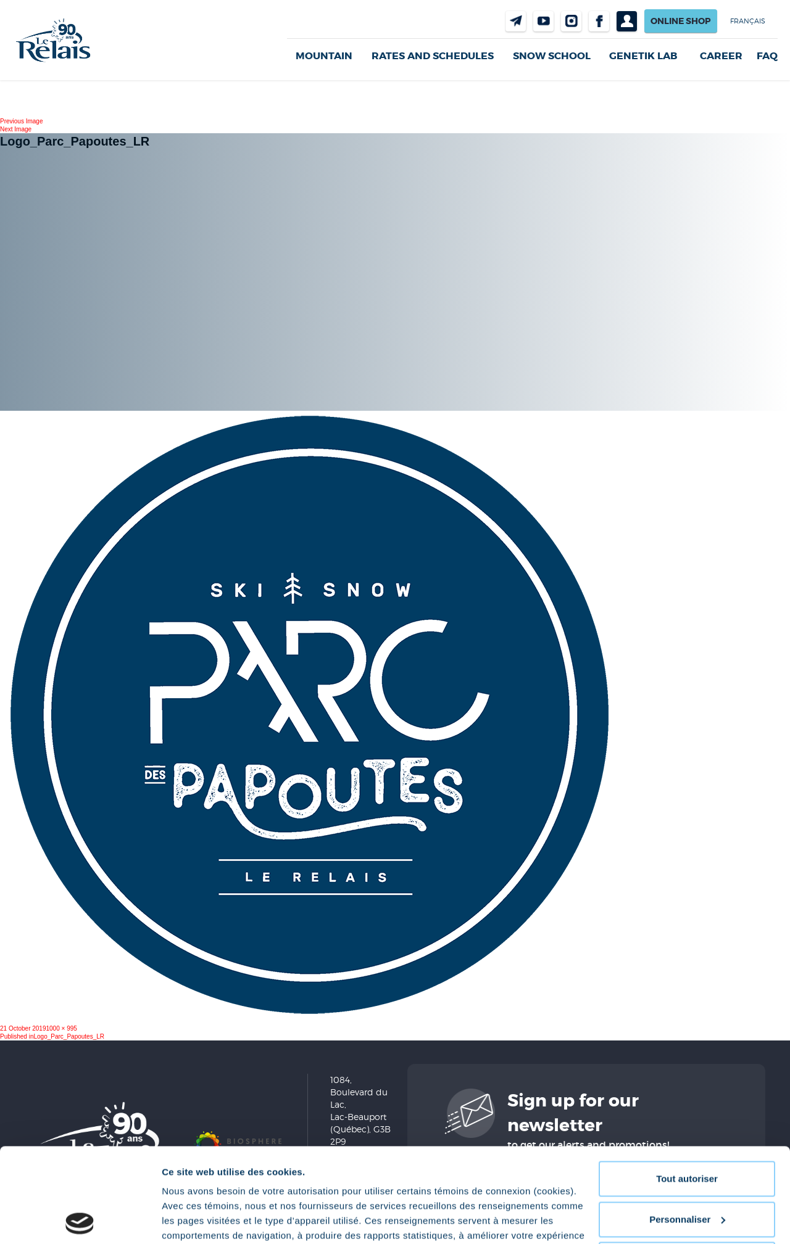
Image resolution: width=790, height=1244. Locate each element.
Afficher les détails (203, 1219)
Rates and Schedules (433, 55)
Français (747, 21)
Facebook (599, 21)
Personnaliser (687, 1124)
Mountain (324, 55)
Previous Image (21, 121)
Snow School (552, 55)
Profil (627, 21)
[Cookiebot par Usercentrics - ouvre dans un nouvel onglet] (80, 1220)
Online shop (681, 21)
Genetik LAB (643, 55)
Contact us (515, 21)
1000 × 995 (61, 1028)
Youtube (543, 21)
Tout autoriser (687, 1084)
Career (721, 56)
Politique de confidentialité (376, 1185)
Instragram (571, 21)
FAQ (767, 56)
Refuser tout (687, 1165)
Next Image (15, 129)
